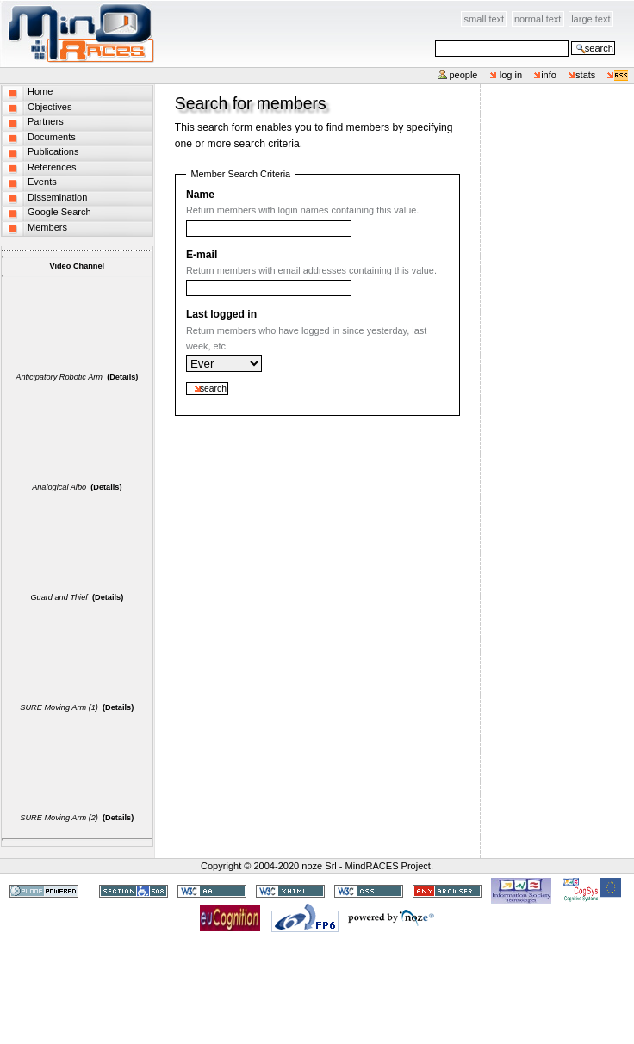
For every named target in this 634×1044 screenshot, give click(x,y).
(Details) (122, 377)
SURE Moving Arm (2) (59, 817)
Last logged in (221, 314)
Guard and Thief (58, 597)
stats (585, 75)
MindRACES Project (388, 866)
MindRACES (78, 33)
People (463, 75)
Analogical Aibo (59, 487)
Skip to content (155, 9)
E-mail (201, 255)
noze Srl (318, 866)
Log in (511, 75)
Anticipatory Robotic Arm (59, 377)
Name (200, 194)
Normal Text (538, 19)
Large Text (590, 19)
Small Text (484, 19)
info (548, 75)
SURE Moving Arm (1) (59, 707)
